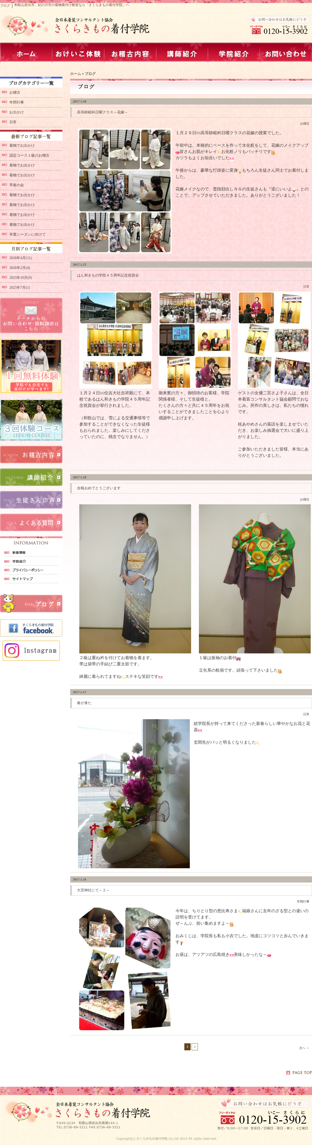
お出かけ (16, 112)
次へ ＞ (304, 1048)
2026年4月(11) (20, 258)
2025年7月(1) (19, 288)
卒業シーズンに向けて (27, 234)
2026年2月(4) (19, 268)
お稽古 (304, 123)
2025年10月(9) (20, 278)
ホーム (75, 74)
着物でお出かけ (22, 145)
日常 (306, 286)
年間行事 (303, 901)
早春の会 (16, 185)
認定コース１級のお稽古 (29, 155)
